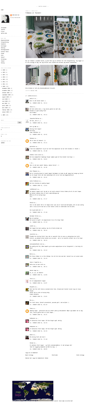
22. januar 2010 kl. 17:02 (38, 185)
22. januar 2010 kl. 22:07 (38, 283)
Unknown (32, 138)
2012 (4, 81)
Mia (31, 300)
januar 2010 (5, 112)
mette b (32, 98)
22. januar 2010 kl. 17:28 (38, 212)
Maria (31, 254)
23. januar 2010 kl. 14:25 (38, 314)
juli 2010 (5, 99)
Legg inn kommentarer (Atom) (40, 358)
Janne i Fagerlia (34, 262)
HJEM (2, 10)
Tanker (2, 61)
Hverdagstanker (5, 49)
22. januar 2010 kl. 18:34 (38, 240)
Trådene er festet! (33, 13)
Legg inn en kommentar (31, 352)
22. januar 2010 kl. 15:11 (38, 142)
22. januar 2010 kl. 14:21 (38, 114)
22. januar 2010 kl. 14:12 (38, 103)
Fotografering (5, 42)
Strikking (3, 59)
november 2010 (6, 90)
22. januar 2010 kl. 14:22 (38, 123)
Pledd (36, 90)
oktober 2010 (6, 92)
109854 (2, 142)
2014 (4, 77)
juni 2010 (5, 101)
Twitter (3, 29)
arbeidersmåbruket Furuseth (47, 88)
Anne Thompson (33, 171)
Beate (31, 334)
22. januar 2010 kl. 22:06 (38, 274)
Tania (31, 106)
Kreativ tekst (5, 51)
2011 (4, 84)
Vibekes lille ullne (35, 154)
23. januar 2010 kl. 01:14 (38, 304)
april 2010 (5, 105)
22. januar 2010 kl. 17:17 (38, 199)
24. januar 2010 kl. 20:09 (38, 349)
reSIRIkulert (33, 189)
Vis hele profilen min (15, 17)
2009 (4, 115)
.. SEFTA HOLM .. (42, 6)
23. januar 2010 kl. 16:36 (38, 322)
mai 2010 (5, 103)
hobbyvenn (32, 318)
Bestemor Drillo (34, 216)
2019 (4, 72)
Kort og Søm (33, 126)
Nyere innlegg (29, 355)
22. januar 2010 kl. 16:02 (38, 159)
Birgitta (32, 286)
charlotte (32, 234)
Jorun (31, 278)
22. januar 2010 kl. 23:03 (38, 296)
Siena (31, 308)
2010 (4, 86)
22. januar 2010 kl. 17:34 (38, 222)
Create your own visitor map (63, 401)
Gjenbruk (3, 44)
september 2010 (6, 94)
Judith (31, 226)
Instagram (3, 27)
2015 (4, 74)
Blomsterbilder (5, 40)
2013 (4, 79)
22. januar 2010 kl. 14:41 (38, 134)
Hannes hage (33, 270)
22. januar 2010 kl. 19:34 (38, 258)
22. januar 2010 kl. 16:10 (38, 167)
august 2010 (5, 97)
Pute (2, 55)
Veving (2, 63)
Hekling (32, 90)
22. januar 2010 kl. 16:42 (38, 177)
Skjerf (2, 57)
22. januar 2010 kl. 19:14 (38, 250)
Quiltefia (32, 146)
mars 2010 (5, 107)
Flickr (2, 31)
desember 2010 (6, 88)
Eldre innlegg (80, 355)
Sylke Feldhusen (34, 181)
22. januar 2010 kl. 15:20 (38, 151)
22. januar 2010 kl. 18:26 (38, 230)
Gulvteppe (3, 46)
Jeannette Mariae (34, 118)
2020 (4, 70)
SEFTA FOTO (4, 33)
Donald (31, 202)
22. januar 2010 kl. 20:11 (38, 266)
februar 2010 (6, 110)
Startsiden (55, 355)
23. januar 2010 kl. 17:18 (38, 339)
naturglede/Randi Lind (36, 244)
